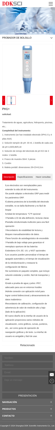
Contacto (8, 415)
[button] (51, 100)
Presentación (27, 395)
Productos (9, 408)
